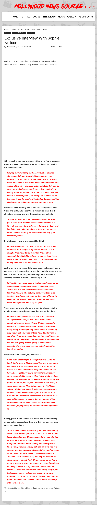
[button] (92, 17)
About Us (84, 16)
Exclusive (14, 29)
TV (21, 16)
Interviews (49, 16)
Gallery (71, 16)
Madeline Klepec (13, 47)
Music (61, 16)
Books (36, 16)
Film (28, 16)
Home (15, 16)
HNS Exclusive (21, 33)
